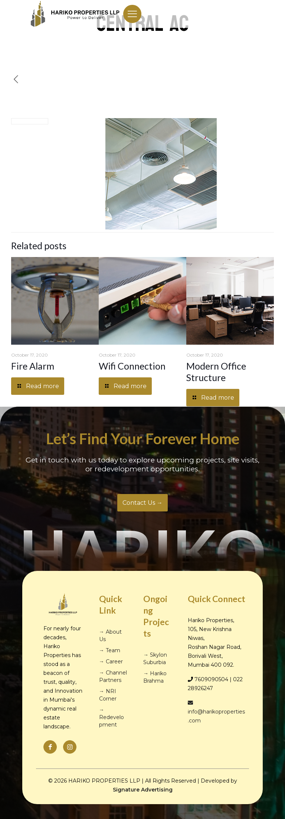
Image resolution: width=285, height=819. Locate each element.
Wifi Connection (132, 365)
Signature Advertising (143, 789)
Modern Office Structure (216, 371)
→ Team (109, 650)
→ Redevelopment (111, 717)
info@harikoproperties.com (216, 712)
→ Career (111, 661)
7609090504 (211, 679)
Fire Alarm (32, 365)
